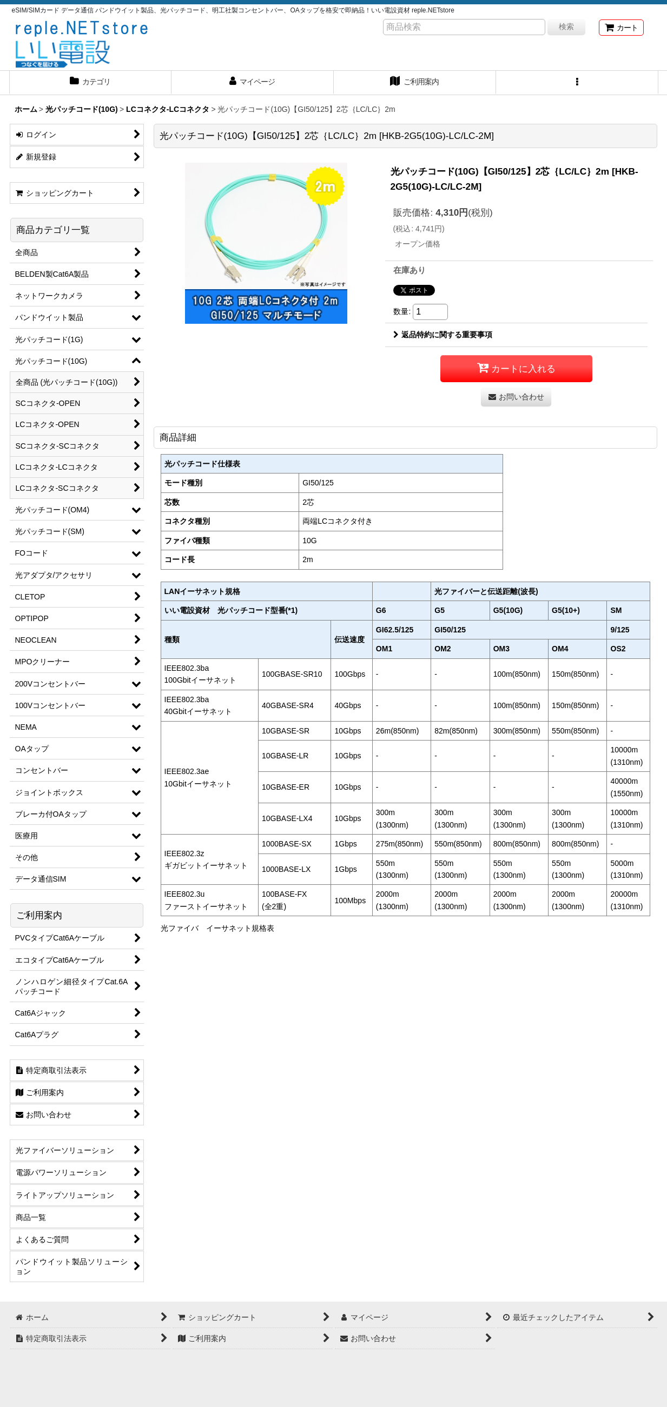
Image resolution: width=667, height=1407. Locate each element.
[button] (577, 83)
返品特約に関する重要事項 (442, 334)
